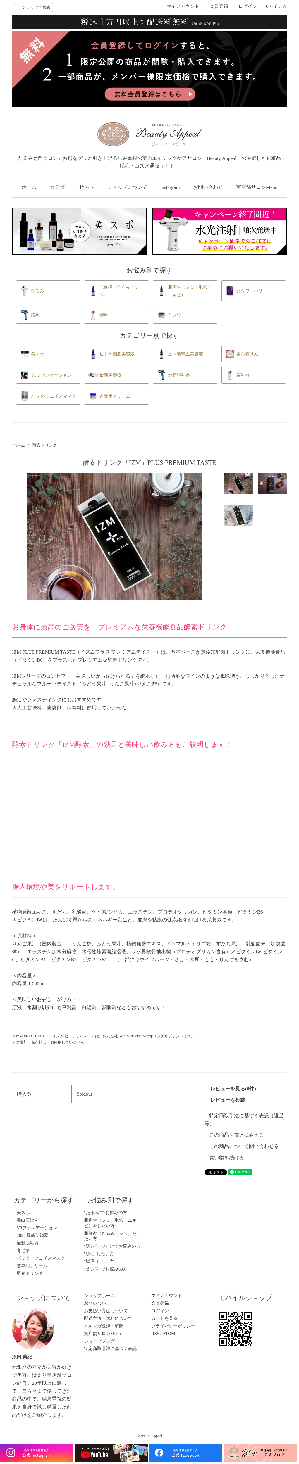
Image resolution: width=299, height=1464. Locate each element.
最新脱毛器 (28, 1242)
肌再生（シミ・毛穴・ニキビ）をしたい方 (110, 1223)
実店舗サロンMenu (257, 187)
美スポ (23, 1212)
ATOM (168, 1333)
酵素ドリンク (44, 445)
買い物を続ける (226, 1158)
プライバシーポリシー (173, 1325)
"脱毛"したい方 (99, 1253)
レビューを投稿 (227, 1100)
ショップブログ (99, 1341)
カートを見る (164, 1318)
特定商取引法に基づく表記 (110, 1348)
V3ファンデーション (37, 1227)
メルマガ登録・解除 (103, 1325)
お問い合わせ (208, 187)
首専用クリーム (32, 1265)
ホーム (29, 187)
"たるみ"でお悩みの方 (105, 1212)
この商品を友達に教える (236, 1135)
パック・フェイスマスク (41, 1258)
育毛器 (23, 1250)
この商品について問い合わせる (244, 1146)
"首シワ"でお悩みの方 (105, 1268)
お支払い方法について (106, 1310)
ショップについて (127, 187)
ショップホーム (99, 1295)
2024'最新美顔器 (32, 1235)
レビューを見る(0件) (233, 1089)
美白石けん (28, 1220)
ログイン (247, 6)
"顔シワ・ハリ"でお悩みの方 (112, 1246)
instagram (170, 187)
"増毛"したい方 (99, 1261)
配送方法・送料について (108, 1318)
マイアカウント (182, 6)
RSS (155, 1333)
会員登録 (218, 6)
